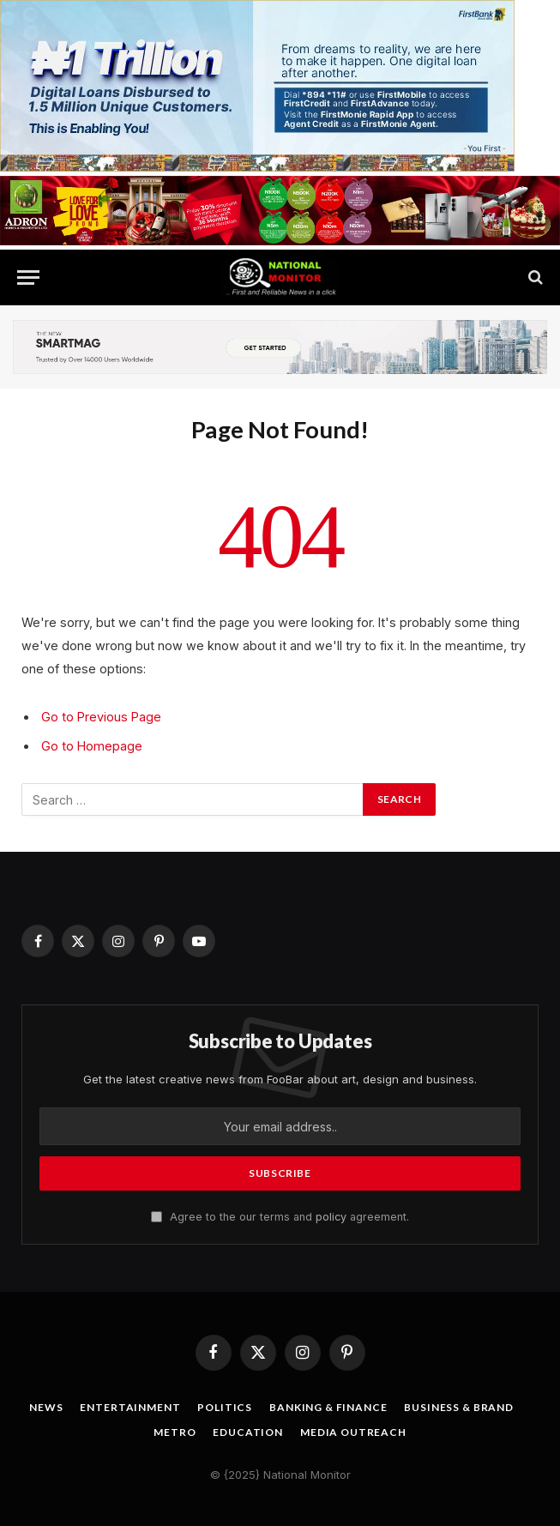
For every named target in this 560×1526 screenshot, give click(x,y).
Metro (175, 1432)
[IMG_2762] (257, 167)
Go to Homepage (91, 746)
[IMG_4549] (280, 240)
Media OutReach (353, 1432)
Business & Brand (458, 1407)
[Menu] (28, 277)
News (46, 1407)
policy (331, 1216)
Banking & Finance (328, 1407)
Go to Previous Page (101, 716)
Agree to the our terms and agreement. (280, 1216)
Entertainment (130, 1407)
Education (248, 1432)
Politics (224, 1407)
